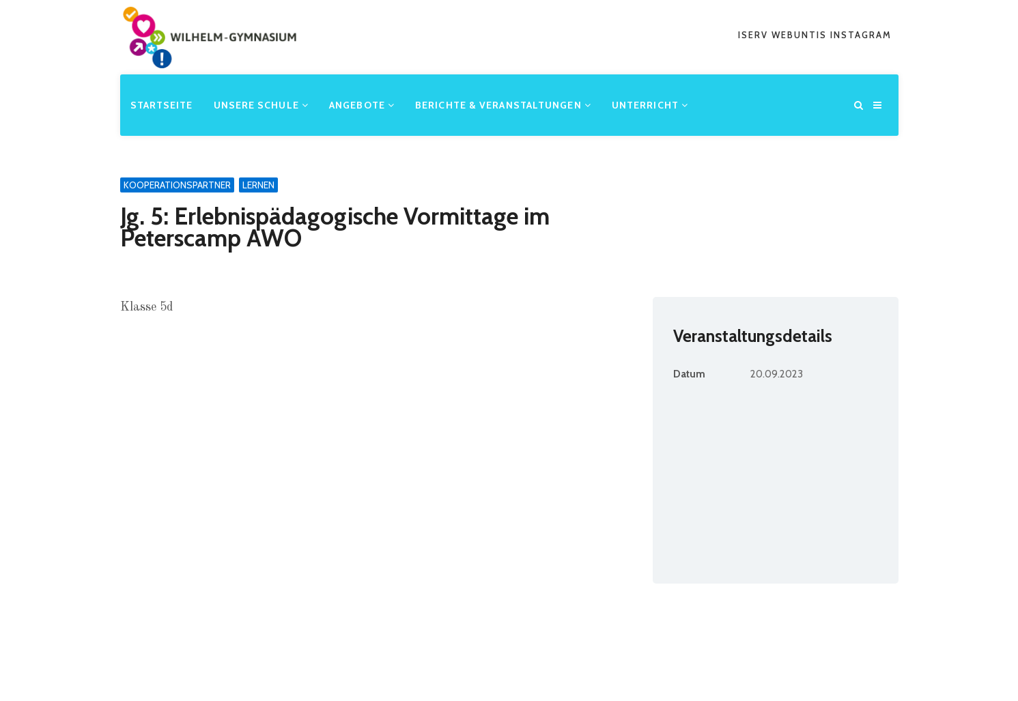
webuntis (801, 34)
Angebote (362, 105)
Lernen (258, 185)
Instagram (861, 34)
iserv (755, 34)
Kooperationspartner (177, 185)
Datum (689, 374)
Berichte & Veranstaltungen (503, 105)
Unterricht (650, 105)
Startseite (161, 105)
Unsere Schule (261, 105)
